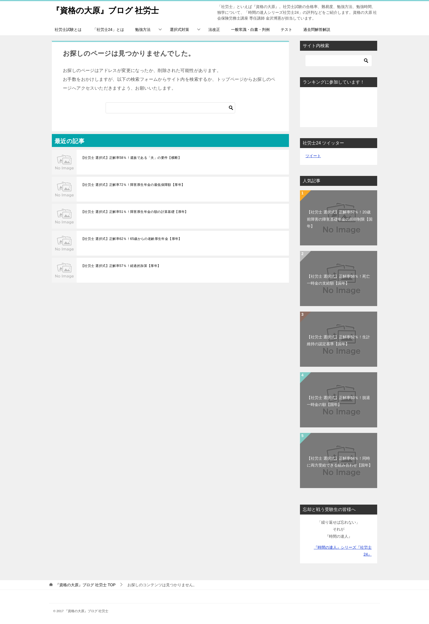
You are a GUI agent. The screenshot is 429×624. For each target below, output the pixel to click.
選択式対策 (179, 29)
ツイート (313, 156)
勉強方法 (143, 29)
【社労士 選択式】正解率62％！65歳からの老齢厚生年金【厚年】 (131, 239)
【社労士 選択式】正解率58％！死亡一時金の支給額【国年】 (338, 279)
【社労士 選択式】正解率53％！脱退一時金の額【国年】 (338, 401)
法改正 (214, 29)
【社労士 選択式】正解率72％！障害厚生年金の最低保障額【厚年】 (133, 185)
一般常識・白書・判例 (250, 29)
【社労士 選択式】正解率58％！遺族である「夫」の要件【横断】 (131, 158)
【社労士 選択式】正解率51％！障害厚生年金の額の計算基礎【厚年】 (134, 212)
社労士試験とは (68, 29)
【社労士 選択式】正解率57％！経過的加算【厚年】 (121, 266)
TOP (85, 585)
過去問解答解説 (316, 29)
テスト (286, 29)
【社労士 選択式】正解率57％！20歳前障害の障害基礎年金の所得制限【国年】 (339, 219)
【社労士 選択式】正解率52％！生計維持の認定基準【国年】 (338, 340)
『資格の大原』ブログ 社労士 (107, 9)
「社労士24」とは (108, 29)
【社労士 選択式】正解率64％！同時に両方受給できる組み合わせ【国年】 (339, 461)
